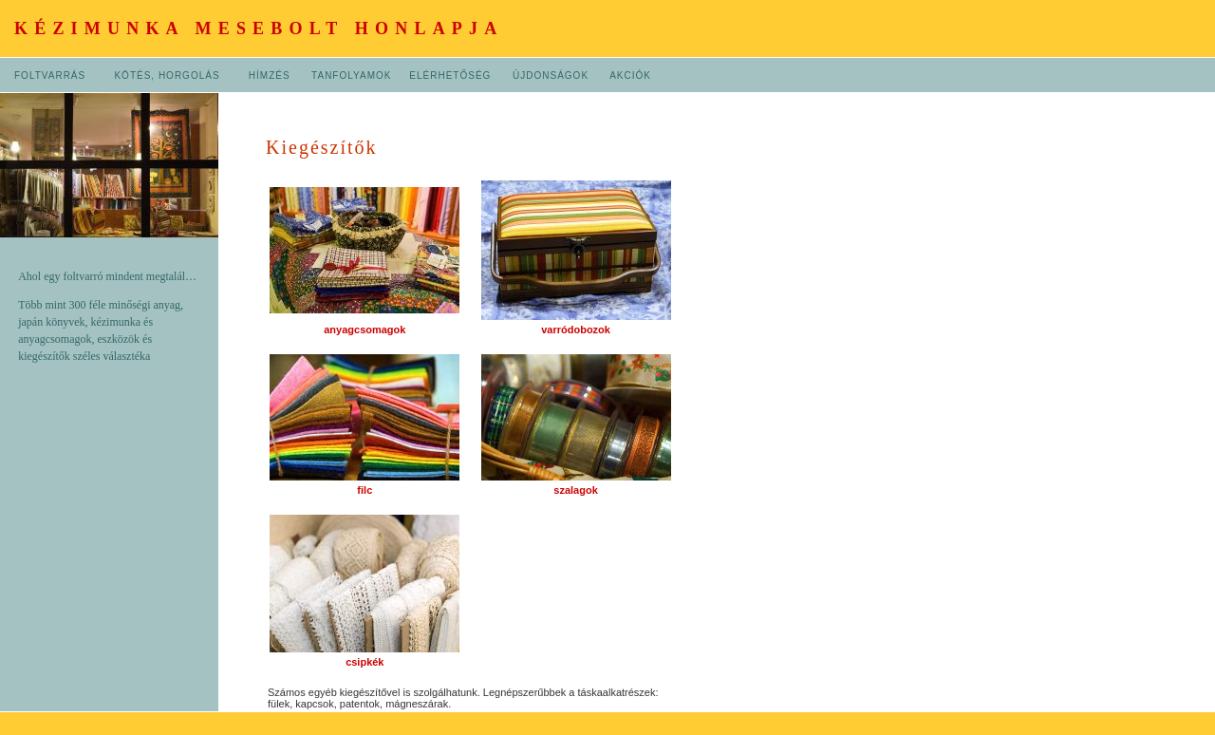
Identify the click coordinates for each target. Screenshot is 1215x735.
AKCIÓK (630, 75)
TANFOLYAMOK (351, 75)
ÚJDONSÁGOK (551, 75)
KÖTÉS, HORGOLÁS (168, 75)
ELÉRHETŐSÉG (450, 75)
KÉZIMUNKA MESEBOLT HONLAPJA (258, 28)
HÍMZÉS (269, 75)
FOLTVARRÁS (49, 75)
